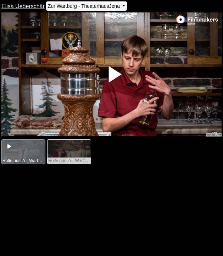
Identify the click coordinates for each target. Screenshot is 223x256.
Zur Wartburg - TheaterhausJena (84, 6)
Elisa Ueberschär (23, 6)
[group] (23, 152)
